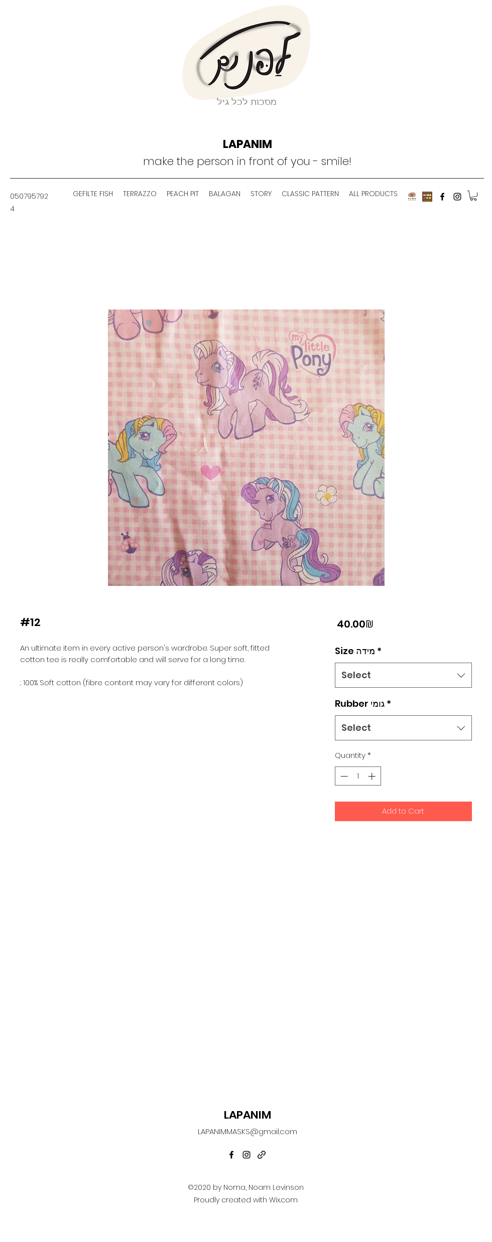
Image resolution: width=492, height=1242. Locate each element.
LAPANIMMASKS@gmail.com (247, 1131)
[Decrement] (343, 776)
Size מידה (358, 651)
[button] (473, 196)
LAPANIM (247, 144)
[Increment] (373, 776)
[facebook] (442, 197)
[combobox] (403, 675)
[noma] (427, 197)
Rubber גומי (363, 703)
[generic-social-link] (262, 1155)
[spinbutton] (357, 776)
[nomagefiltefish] (412, 197)
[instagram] (457, 197)
